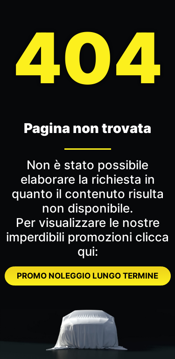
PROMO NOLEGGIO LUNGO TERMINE (87, 275)
